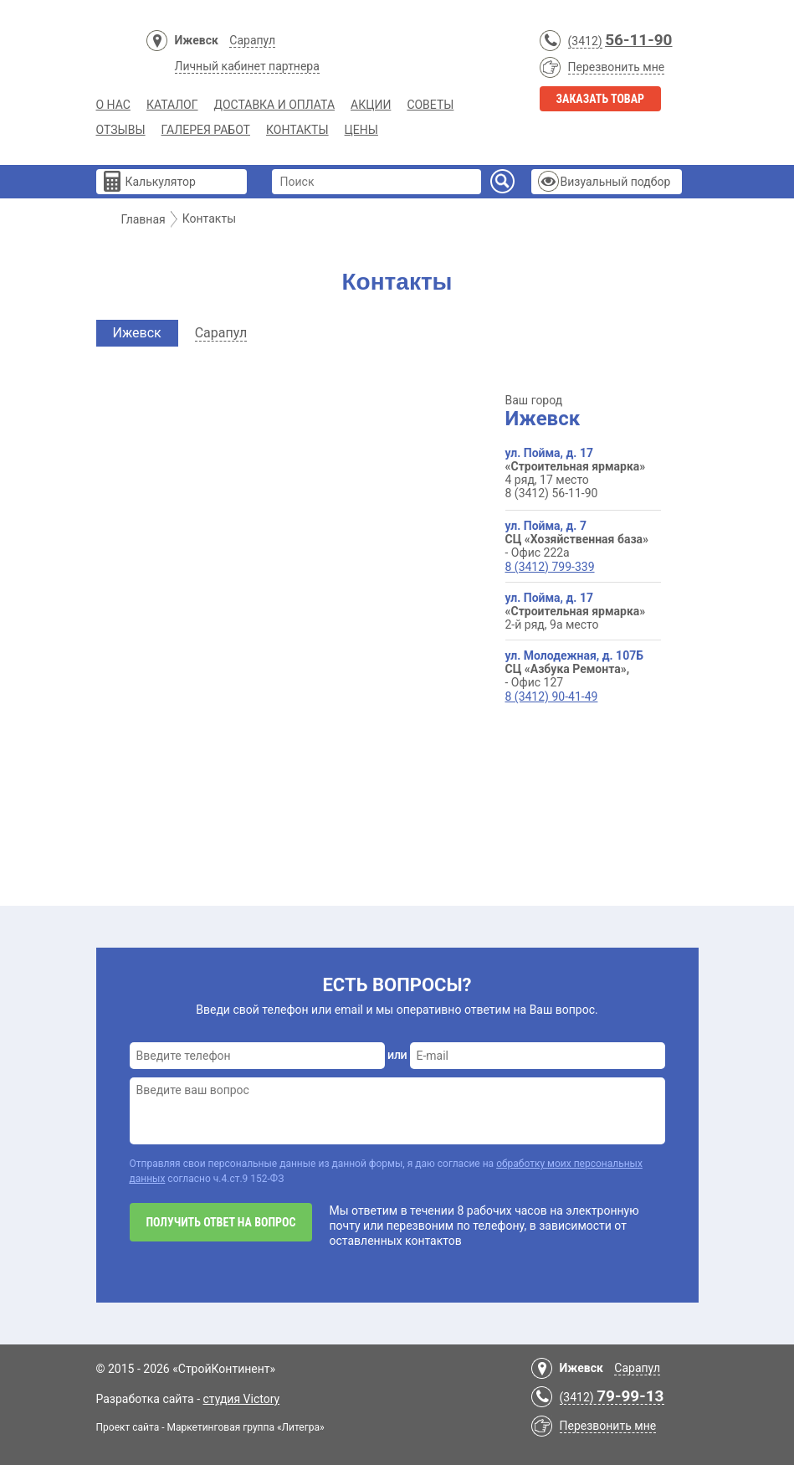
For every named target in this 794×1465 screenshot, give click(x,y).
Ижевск (196, 40)
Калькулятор (161, 181)
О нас (113, 104)
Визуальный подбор (616, 181)
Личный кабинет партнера (247, 66)
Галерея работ (205, 129)
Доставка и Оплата (275, 104)
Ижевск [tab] (137, 333)
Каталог (172, 104)
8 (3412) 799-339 (550, 566)
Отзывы (121, 129)
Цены (361, 129)
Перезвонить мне (616, 67)
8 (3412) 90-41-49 (551, 696)
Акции (371, 104)
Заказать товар (600, 98)
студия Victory (241, 1399)
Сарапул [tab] (221, 333)
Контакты (297, 129)
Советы (430, 104)
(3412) (585, 41)
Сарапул (252, 40)
